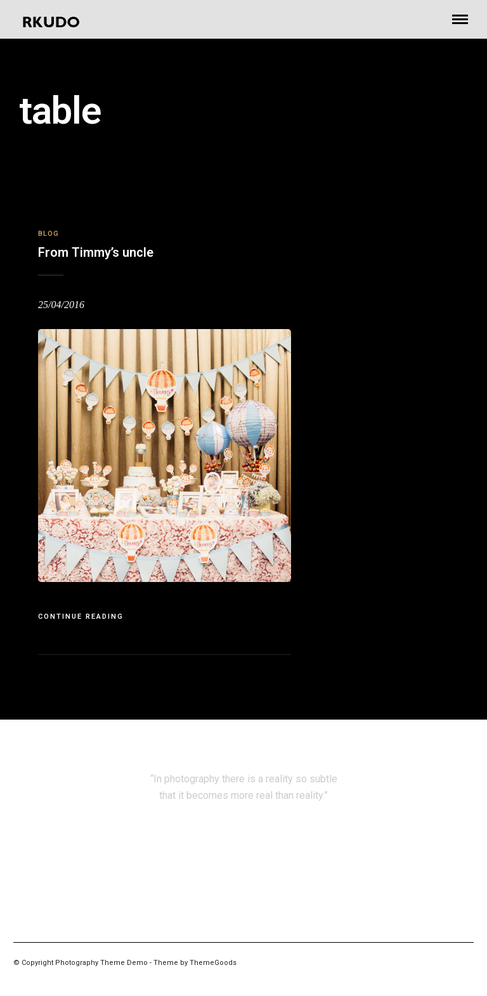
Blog (48, 234)
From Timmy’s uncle (95, 252)
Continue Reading (81, 616)
